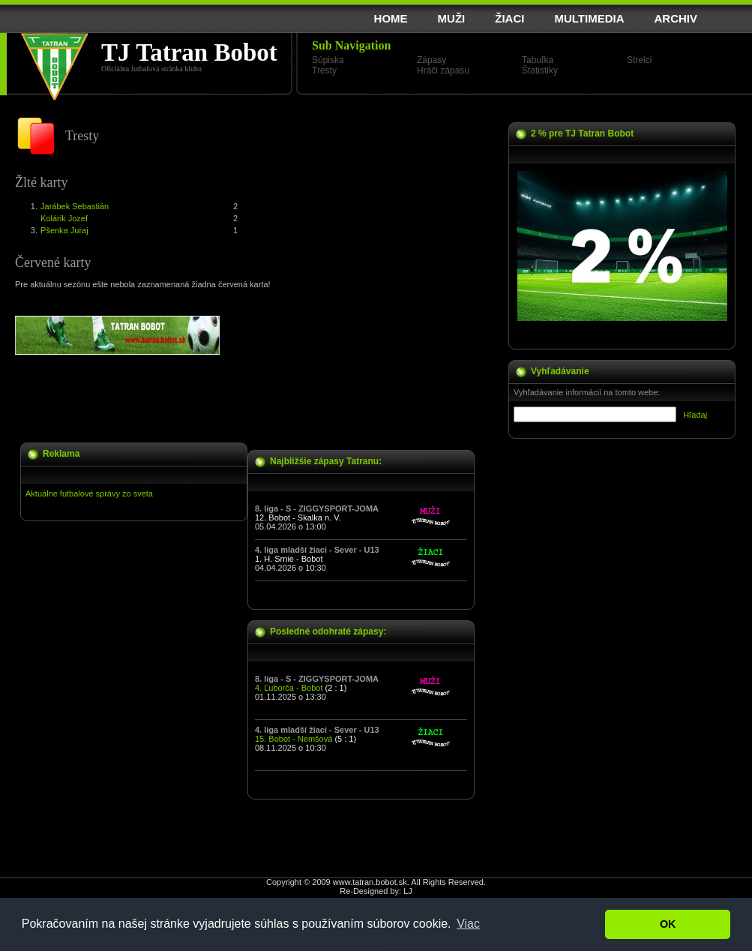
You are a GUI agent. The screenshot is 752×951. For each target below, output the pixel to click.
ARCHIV (675, 18)
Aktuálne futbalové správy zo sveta (89, 493)
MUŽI (452, 18)
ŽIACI (509, 18)
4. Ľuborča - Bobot (289, 687)
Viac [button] (468, 923)
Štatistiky (540, 70)
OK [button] (668, 924)
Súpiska (328, 60)
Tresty (324, 70)
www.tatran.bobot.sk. (371, 882)
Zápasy (431, 60)
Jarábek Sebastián (74, 206)
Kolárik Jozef (64, 218)
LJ (407, 891)
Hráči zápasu (443, 70)
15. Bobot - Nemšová (293, 738)
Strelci (639, 60)
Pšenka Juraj (64, 230)
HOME (391, 18)
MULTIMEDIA (589, 18)
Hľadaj (695, 414)
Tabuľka (537, 60)
